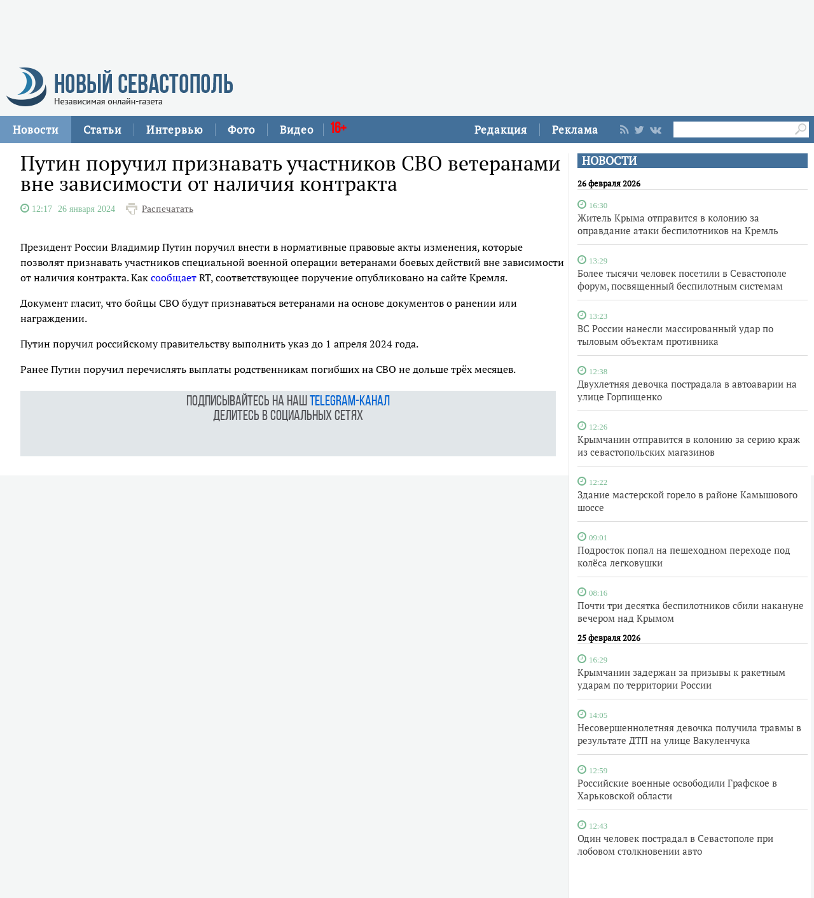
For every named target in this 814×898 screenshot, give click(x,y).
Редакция (500, 129)
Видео (297, 129)
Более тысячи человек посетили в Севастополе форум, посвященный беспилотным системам (682, 279)
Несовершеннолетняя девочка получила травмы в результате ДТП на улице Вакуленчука (689, 734)
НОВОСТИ (609, 160)
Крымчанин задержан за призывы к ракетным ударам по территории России (681, 678)
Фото (241, 129)
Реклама (575, 129)
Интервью (174, 129)
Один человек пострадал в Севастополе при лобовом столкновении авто (675, 844)
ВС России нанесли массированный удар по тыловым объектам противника (675, 334)
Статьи (102, 129)
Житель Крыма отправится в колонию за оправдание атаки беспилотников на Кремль (677, 224)
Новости (36, 129)
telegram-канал (350, 402)
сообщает (174, 277)
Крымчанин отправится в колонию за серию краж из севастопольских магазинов (688, 445)
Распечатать (167, 208)
